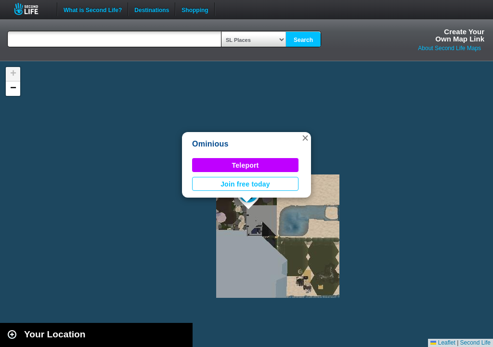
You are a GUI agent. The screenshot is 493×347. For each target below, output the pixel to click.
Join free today (245, 184)
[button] (305, 138)
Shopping (195, 9)
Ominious (210, 144)
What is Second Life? (93, 9)
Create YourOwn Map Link (459, 35)
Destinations (151, 9)
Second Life (31, 8)
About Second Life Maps (449, 48)
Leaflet (442, 342)
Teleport (245, 165)
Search (303, 40)
